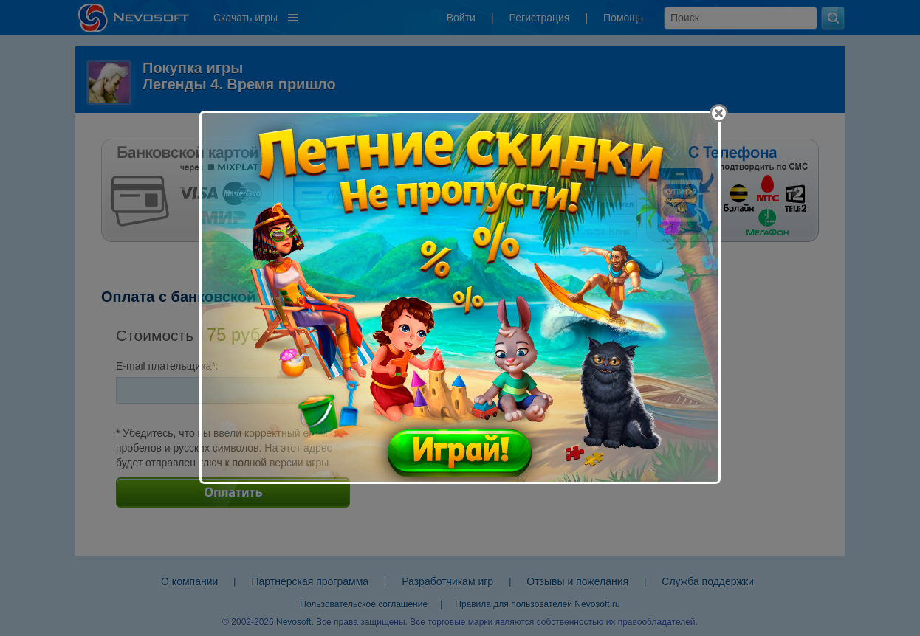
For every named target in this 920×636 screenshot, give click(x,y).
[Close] (719, 113)
